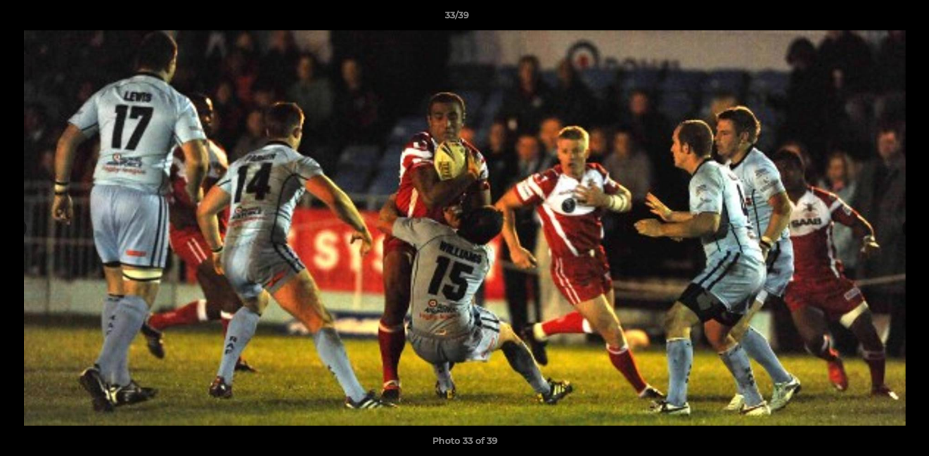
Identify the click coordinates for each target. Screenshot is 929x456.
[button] (875, 18)
